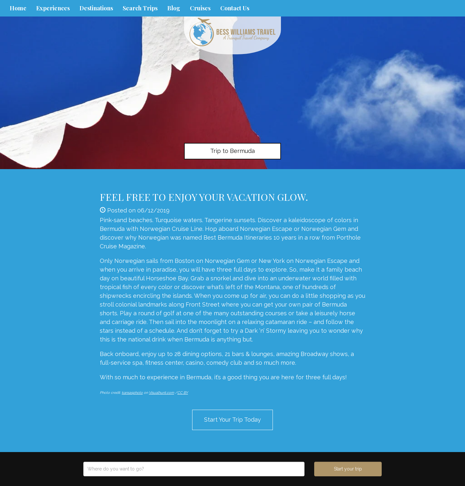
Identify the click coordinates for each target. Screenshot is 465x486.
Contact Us (234, 8)
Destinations (96, 8)
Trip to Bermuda (232, 150)
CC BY (182, 393)
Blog (173, 8)
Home (18, 8)
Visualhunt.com (161, 393)
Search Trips (140, 8)
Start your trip (348, 468)
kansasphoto (132, 393)
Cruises (200, 8)
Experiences (53, 8)
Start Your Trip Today (232, 419)
